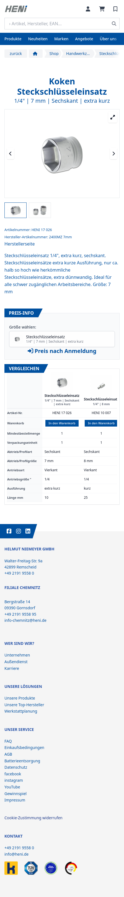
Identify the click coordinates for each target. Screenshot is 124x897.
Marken (61, 38)
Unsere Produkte (19, 698)
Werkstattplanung (20, 711)
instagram (13, 780)
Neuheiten (37, 38)
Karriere (11, 668)
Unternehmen (17, 655)
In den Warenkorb (62, 423)
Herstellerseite (19, 244)
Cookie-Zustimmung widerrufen (33, 817)
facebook (12, 773)
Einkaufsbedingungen (24, 747)
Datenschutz (15, 767)
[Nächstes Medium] (113, 153)
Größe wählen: (22, 327)
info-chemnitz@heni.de (25, 620)
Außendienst (16, 661)
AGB (8, 754)
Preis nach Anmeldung (62, 351)
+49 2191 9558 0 (19, 847)
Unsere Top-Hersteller (24, 704)
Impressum (14, 800)
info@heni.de (16, 854)
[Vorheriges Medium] (10, 153)
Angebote (84, 38)
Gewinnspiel (15, 793)
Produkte (12, 38)
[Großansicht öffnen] (112, 117)
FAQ (8, 741)
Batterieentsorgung (22, 760)
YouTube (12, 787)
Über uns (108, 38)
